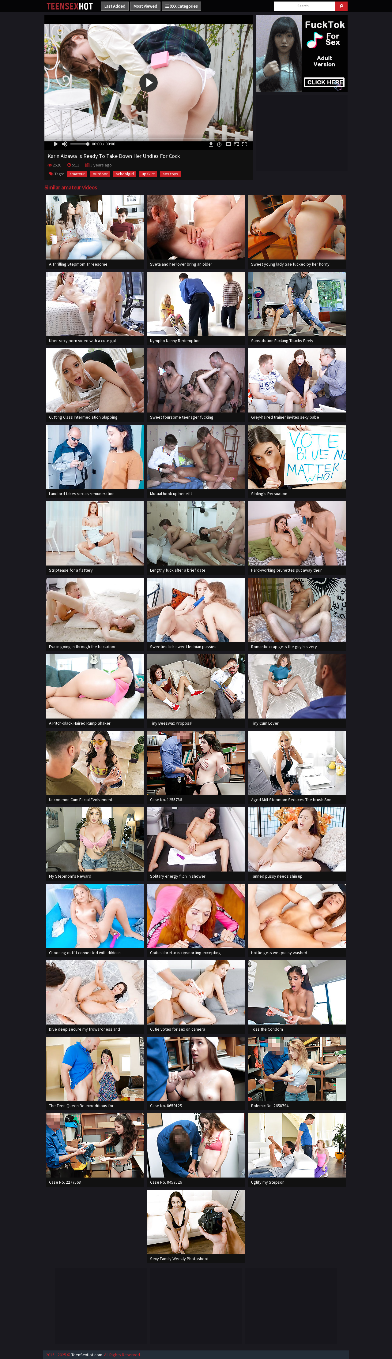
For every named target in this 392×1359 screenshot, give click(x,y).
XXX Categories (181, 6)
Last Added (114, 6)
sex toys (170, 174)
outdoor (100, 174)
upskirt (148, 174)
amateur (77, 174)
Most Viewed (145, 6)
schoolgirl (125, 174)
